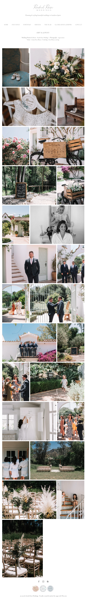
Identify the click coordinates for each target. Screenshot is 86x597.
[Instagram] (43, 581)
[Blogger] (47, 581)
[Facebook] (38, 581)
